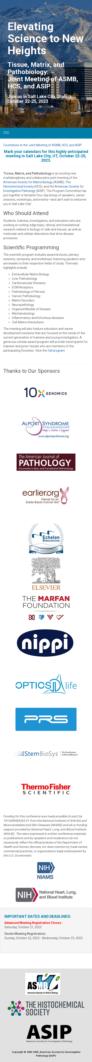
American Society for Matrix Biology (28, 182)
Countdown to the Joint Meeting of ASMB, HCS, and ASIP (42, 145)
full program (56, 350)
